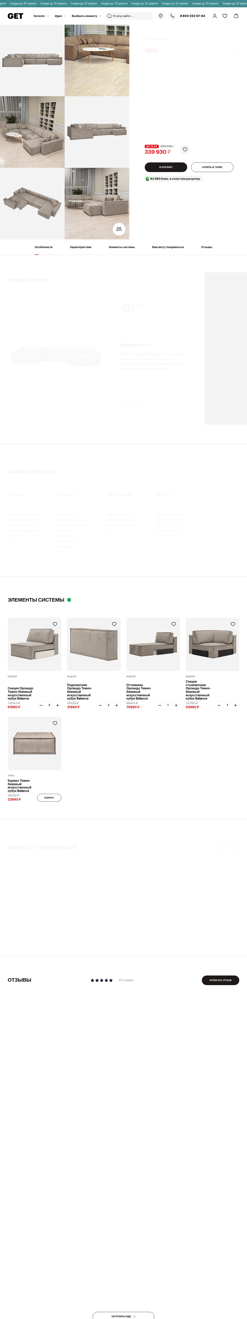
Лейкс (12, 927)
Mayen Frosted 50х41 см (147, 927)
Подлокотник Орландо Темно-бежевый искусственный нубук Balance (79, 692)
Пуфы (11, 776)
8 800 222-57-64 (192, 16)
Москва (160, 16)
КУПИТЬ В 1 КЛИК (212, 167)
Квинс (192, 927)
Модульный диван (79, 922)
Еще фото (119, 229)
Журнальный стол (139, 922)
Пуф (10, 922)
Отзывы (206, 250)
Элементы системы (122, 250)
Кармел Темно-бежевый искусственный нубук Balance (19, 785)
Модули (12, 676)
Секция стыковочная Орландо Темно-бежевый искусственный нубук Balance (198, 690)
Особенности (43, 250)
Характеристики (80, 250)
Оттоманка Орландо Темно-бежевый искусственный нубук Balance (138, 692)
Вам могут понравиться (168, 250)
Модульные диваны (159, 35)
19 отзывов (110, 907)
